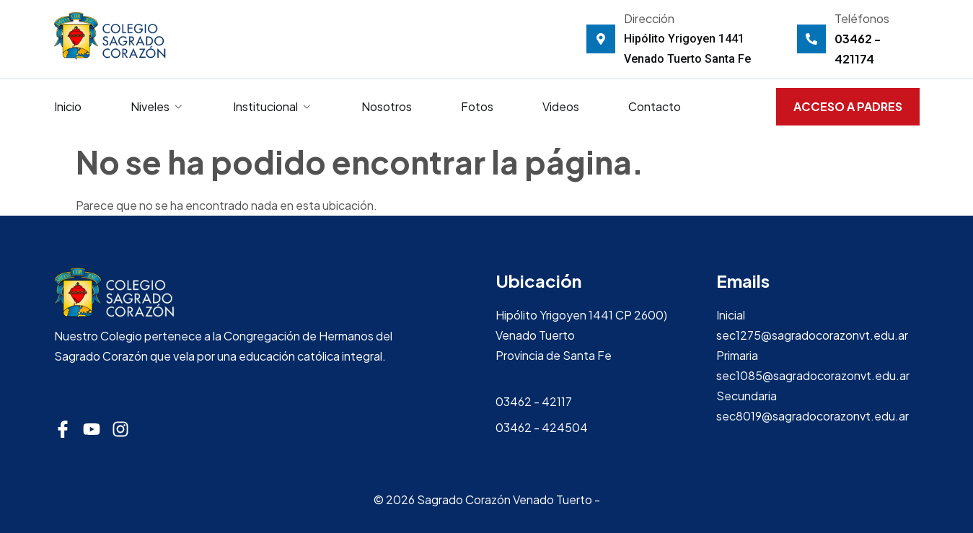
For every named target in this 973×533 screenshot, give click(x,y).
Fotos (477, 106)
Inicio (68, 106)
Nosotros (386, 106)
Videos (560, 106)
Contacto (654, 106)
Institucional (272, 106)
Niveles (157, 106)
